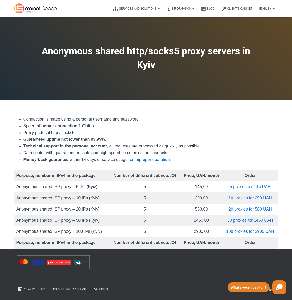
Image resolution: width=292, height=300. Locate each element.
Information (180, 8)
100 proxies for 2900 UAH (250, 231)
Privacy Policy (32, 289)
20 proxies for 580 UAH (250, 209)
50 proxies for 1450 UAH (250, 220)
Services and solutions (136, 8)
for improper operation (149, 159)
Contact (102, 289)
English (266, 8)
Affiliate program (69, 289)
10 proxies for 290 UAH (250, 198)
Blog (207, 8)
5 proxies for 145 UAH (250, 186)
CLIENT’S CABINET (237, 8)
